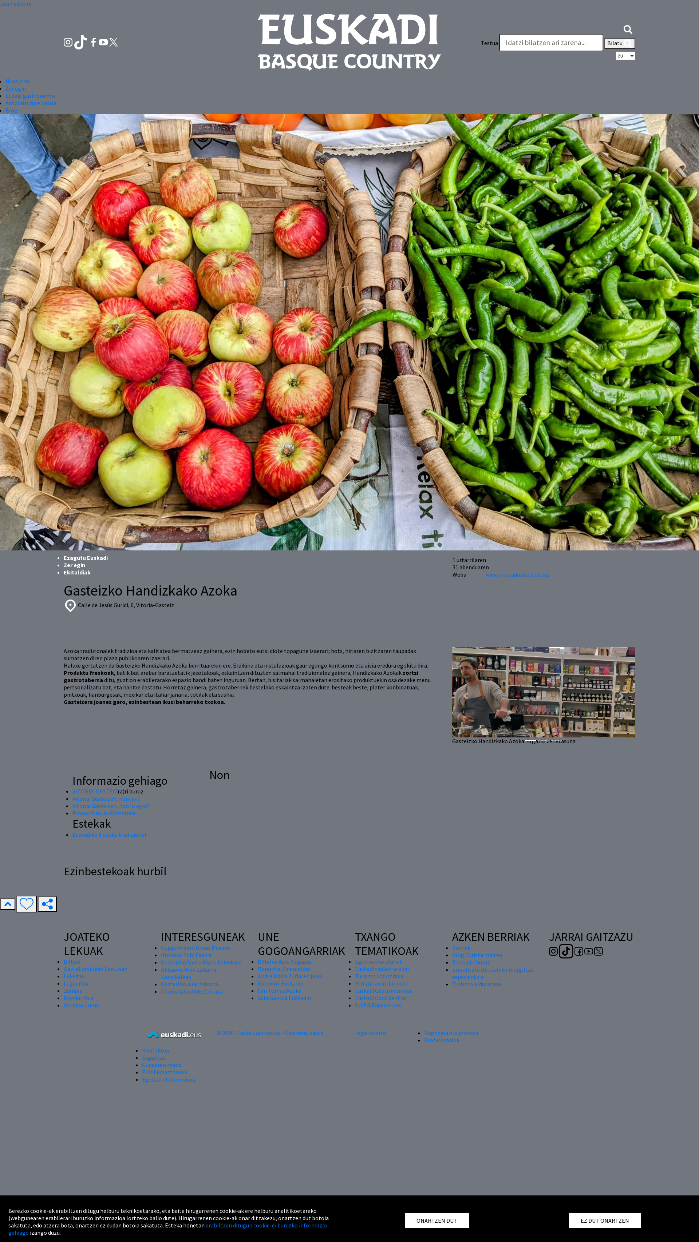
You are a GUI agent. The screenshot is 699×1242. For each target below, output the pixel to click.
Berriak (461, 947)
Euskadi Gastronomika (383, 990)
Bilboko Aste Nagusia (284, 961)
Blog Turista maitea (477, 955)
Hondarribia (79, 998)
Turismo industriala (379, 976)
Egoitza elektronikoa (168, 1079)
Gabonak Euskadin (280, 983)
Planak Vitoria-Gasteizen (103, 813)
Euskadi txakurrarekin (382, 968)
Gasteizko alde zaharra (189, 984)
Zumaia (73, 990)
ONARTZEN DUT (436, 1220)
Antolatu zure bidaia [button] (30, 103)
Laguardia (76, 983)
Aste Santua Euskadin (284, 998)
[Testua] (551, 42)
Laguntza (154, 1057)
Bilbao (72, 961)
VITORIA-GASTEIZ (95, 791)
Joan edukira (16, 3)
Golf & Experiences (378, 1005)
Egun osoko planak (378, 961)
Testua (489, 43)
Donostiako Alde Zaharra (192, 991)
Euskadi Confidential (380, 998)
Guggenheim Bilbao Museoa (195, 947)
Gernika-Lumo (81, 1005)
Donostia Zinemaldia (284, 968)
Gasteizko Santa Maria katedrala (201, 962)
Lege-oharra (370, 1032)
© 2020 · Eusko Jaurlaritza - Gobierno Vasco (270, 1032)
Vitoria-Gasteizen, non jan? (106, 798)
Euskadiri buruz (471, 962)
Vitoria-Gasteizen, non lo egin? (111, 805)
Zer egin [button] (15, 88)
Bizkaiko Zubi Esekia (186, 955)
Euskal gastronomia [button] (30, 95)
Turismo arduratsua (476, 984)
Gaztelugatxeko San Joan (95, 968)
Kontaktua (155, 1050)
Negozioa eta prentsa (451, 1032)
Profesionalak (441, 1040)
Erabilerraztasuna (164, 1072)
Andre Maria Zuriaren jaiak (290, 976)
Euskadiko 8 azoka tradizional (109, 834)
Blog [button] (11, 110)
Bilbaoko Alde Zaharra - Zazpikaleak (190, 973)
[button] (628, 28)
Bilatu (619, 43)
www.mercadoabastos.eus (518, 574)
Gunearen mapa (161, 1064)
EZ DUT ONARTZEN (605, 1220)
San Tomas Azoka (279, 990)
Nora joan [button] (17, 81)
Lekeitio (74, 976)
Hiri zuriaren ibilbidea (381, 983)
